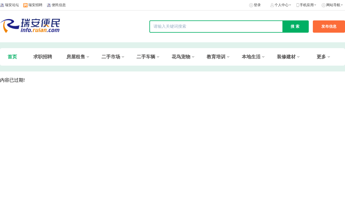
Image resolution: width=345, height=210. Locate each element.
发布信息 (329, 26)
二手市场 (110, 56)
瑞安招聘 (35, 5)
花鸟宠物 (181, 56)
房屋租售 (75, 56)
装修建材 (286, 56)
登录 (257, 5)
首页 (12, 56)
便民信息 (59, 5)
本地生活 (251, 56)
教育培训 (216, 56)
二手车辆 (146, 56)
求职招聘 (42, 56)
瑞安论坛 (12, 5)
